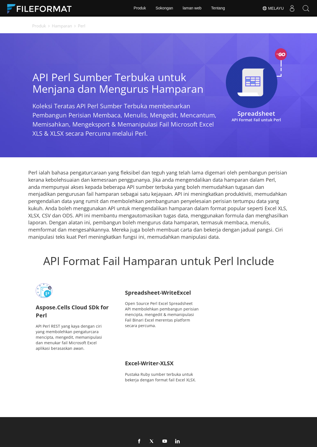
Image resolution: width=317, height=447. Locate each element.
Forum (220, 403)
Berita (168, 403)
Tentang (218, 8)
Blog (115, 411)
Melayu (273, 8)
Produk (140, 8)
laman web (192, 8)
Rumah (65, 403)
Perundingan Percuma (80, 411)
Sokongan (164, 8)
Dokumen (120, 403)
